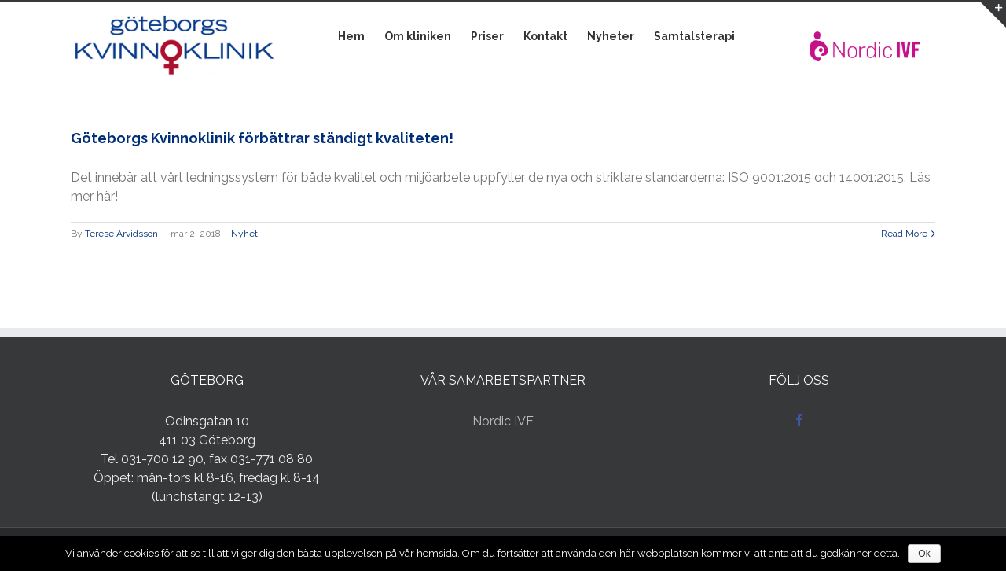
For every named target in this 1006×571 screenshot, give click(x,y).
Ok (924, 553)
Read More (904, 233)
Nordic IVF (503, 421)
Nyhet (244, 233)
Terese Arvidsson (121, 233)
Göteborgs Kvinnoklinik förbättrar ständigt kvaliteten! (262, 138)
